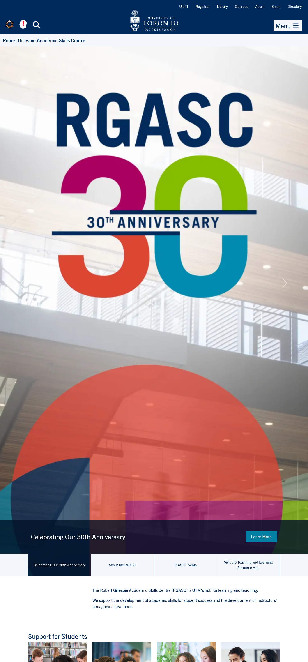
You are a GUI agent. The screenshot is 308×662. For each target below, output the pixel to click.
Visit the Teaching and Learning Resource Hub (248, 565)
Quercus (241, 6)
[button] (23, 283)
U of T (183, 6)
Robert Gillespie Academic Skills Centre (44, 40)
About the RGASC (122, 565)
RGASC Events (185, 565)
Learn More (261, 536)
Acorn (259, 6)
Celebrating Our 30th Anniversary (59, 565)
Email (276, 6)
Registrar (203, 6)
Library (222, 6)
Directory (294, 6)
